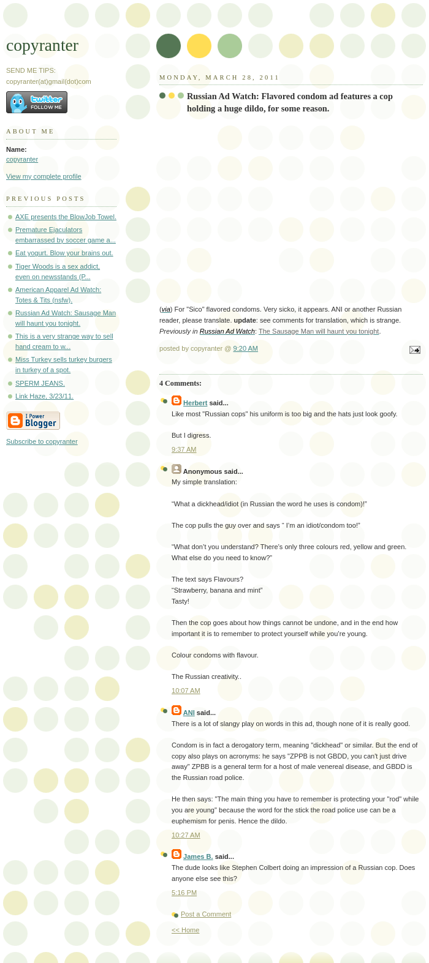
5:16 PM (184, 892)
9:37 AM (184, 449)
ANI (189, 712)
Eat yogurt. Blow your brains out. (64, 253)
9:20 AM (246, 348)
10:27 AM (186, 835)
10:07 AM (186, 690)
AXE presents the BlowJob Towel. (65, 216)
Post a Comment (206, 914)
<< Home (185, 930)
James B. (198, 856)
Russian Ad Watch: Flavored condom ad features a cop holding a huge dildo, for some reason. (290, 102)
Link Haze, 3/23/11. (44, 396)
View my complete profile (44, 176)
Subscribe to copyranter (42, 441)
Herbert (195, 403)
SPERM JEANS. (40, 383)
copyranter (42, 45)
